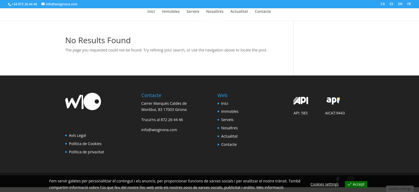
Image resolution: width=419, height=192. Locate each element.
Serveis (193, 12)
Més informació (270, 187)
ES (391, 4)
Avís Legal (77, 135)
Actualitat (239, 12)
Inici (151, 12)
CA (383, 4)
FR (409, 4)
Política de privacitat (86, 151)
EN (400, 4)
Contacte (263, 12)
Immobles (171, 12)
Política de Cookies (85, 143)
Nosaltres (215, 12)
